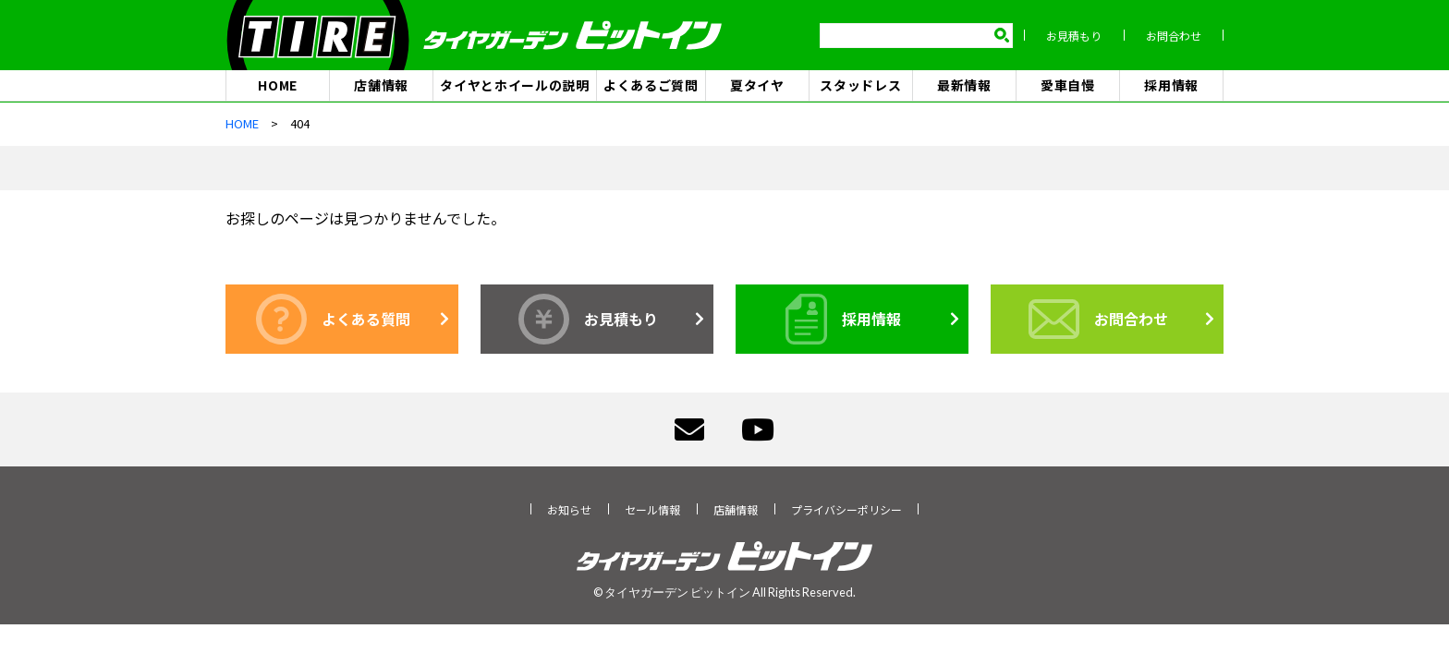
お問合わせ (1173, 35)
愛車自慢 (1068, 85)
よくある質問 (333, 319)
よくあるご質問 (651, 85)
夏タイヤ (757, 85)
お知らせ (569, 509)
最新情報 (964, 85)
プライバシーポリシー (846, 509)
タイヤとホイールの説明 (515, 85)
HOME (278, 85)
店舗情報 (381, 85)
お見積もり (1074, 35)
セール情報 (652, 509)
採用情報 (1171, 85)
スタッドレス (860, 85)
